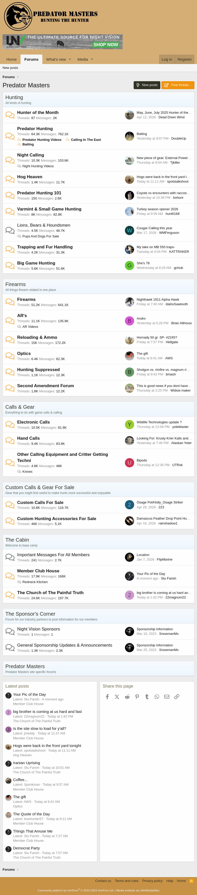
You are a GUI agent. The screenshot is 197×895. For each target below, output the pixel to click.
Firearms (15, 284)
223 (161, 507)
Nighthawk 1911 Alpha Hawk (158, 299)
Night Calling (30, 155)
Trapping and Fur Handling (45, 247)
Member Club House (38, 570)
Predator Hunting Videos (39, 140)
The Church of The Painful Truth (50, 592)
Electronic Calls (33, 422)
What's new (56, 59)
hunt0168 (173, 214)
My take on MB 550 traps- (156, 247)
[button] (70, 59)
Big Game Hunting (36, 263)
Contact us (103, 881)
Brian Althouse (182, 323)
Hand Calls (28, 438)
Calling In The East (83, 140)
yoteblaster (180, 427)
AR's (22, 315)
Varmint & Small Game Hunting (49, 209)
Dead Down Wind (171, 117)
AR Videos (27, 327)
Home (11, 59)
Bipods (142, 460)
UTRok (177, 465)
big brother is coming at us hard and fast (166, 593)
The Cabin (17, 540)
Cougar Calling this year (154, 228)
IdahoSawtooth (177, 304)
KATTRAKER (179, 252)
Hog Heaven (29, 176)
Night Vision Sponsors (38, 629)
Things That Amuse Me (33, 831)
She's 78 (143, 263)
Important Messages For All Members (53, 554)
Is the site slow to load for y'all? (39, 728)
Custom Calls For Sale (40, 502)
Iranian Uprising (26, 763)
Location (143, 555)
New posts (10, 68)
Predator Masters (25, 666)
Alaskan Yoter (181, 443)
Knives (25, 471)
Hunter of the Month (37, 112)
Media (82, 59)
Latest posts (17, 686)
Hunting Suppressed (38, 369)
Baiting (25, 144)
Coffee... (20, 779)
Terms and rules (127, 881)
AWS (169, 358)
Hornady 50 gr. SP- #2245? (157, 337)
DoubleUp (178, 138)
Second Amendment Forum (45, 385)
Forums (31, 59)
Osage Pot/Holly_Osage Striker (160, 502)
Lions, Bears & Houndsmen (43, 225)
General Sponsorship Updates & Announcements (64, 645)
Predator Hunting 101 (39, 193)
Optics (24, 353)
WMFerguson (169, 233)
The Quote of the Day (31, 814)
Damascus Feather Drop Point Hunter (164, 518)
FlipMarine (165, 559)
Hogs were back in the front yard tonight (166, 177)
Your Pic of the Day (151, 574)
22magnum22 (175, 597)
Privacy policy (152, 881)
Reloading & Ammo (37, 337)
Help (169, 881)
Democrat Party (26, 848)
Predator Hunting (35, 128)
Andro (141, 318)
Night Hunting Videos (35, 166)
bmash (171, 374)
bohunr (178, 197)
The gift (142, 353)
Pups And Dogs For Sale (38, 236)
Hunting (14, 97)
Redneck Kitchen (32, 582)
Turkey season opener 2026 (157, 209)
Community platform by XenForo (76, 890)
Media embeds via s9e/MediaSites (138, 890)
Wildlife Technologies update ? (159, 422)
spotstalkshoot (178, 181)
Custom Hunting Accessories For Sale (56, 518)
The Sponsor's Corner (30, 614)
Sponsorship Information (155, 629)
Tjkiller (175, 162)
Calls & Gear (19, 407)
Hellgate (172, 342)
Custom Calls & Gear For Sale (39, 487)
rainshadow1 (168, 523)
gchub (178, 268)
